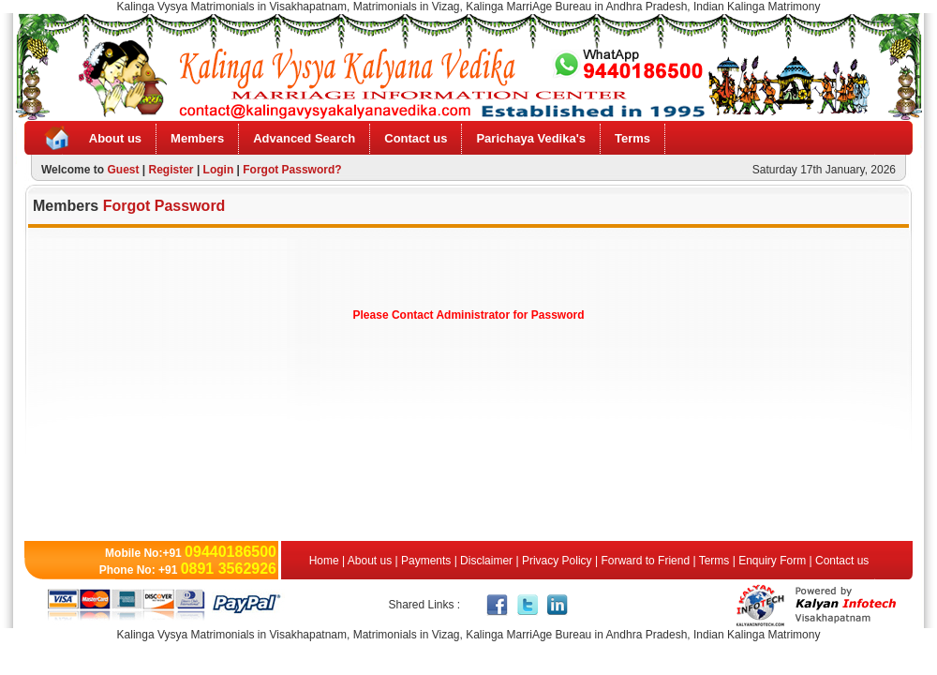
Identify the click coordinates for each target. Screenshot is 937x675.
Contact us (415, 138)
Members (197, 138)
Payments (426, 560)
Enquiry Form (772, 560)
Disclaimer (486, 560)
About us (115, 138)
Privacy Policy (557, 560)
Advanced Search (304, 138)
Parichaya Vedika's (531, 138)
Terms (632, 138)
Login (218, 169)
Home (325, 560)
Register (171, 169)
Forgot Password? (292, 169)
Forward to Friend (645, 560)
